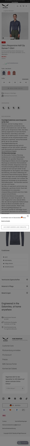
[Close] (27, 216)
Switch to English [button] (5, 221)
